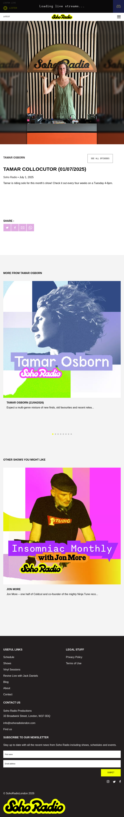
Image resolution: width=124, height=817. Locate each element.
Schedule (8, 657)
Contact (7, 694)
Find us (7, 729)
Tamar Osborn (14, 157)
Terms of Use (73, 663)
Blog (6, 682)
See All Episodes (100, 158)
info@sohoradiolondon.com (19, 723)
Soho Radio (10, 177)
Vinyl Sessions (11, 669)
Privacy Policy (74, 657)
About (6, 688)
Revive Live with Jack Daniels (20, 675)
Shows (7, 663)
